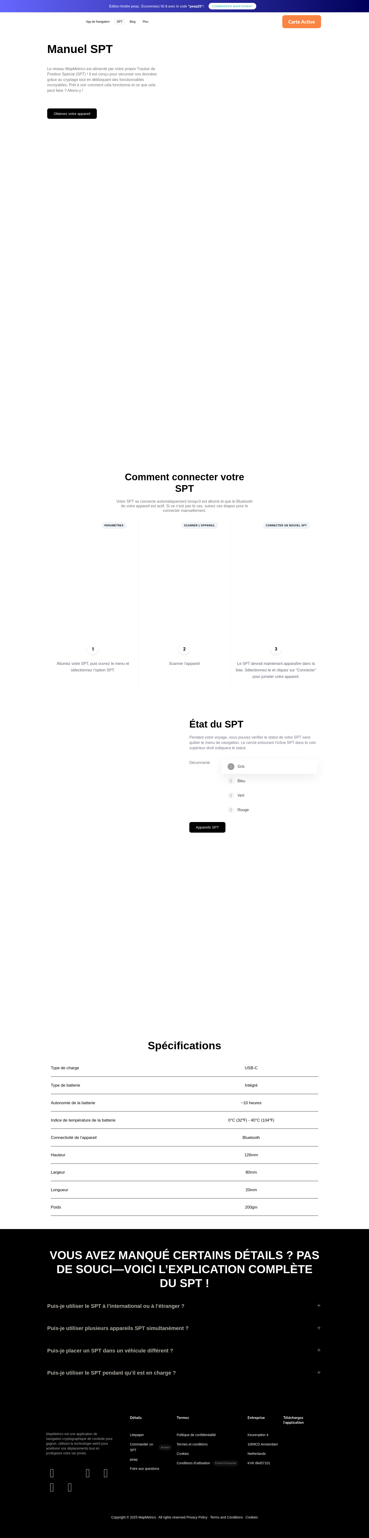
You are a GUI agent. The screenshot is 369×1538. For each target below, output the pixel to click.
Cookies (183, 1454)
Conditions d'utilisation (207, 1463)
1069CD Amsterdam (263, 1444)
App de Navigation (98, 21)
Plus (145, 21)
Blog (132, 21)
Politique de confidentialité (196, 1435)
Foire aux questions (144, 1469)
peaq (133, 1459)
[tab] (269, 766)
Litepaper (137, 1435)
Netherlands (257, 1454)
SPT (119, 21)
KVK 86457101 (259, 1463)
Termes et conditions (192, 1444)
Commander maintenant (232, 6)
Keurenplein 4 (258, 1435)
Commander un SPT (151, 1447)
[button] (184, 1306)
